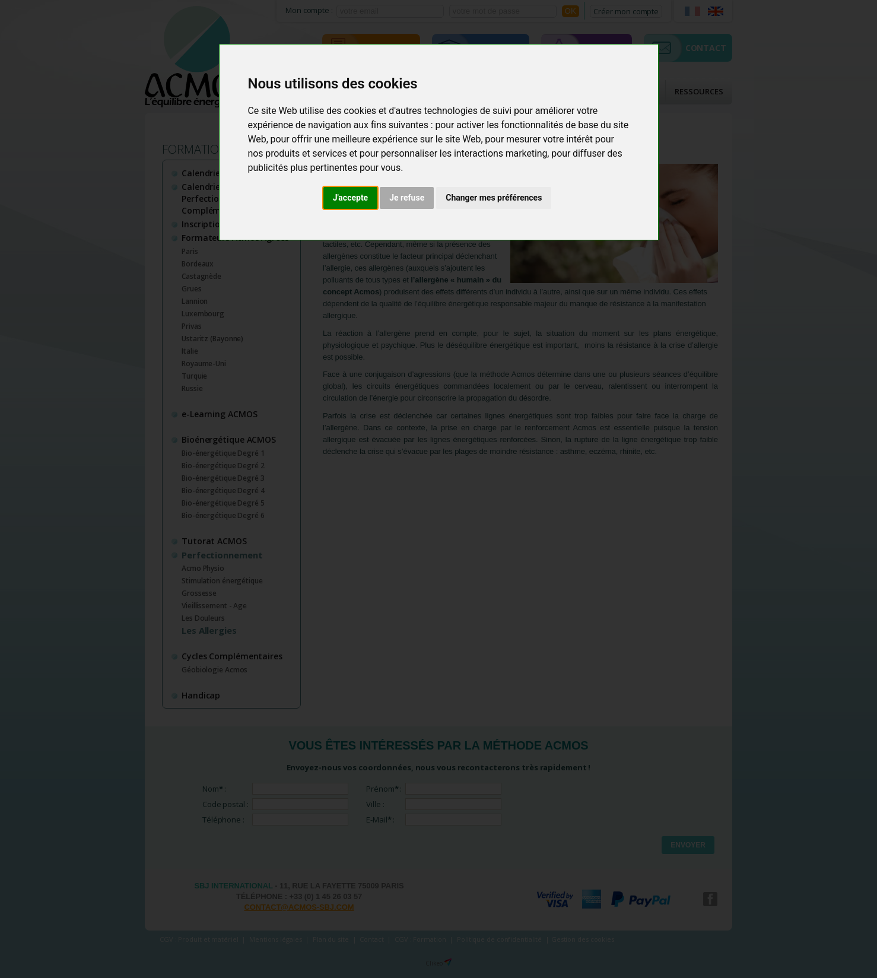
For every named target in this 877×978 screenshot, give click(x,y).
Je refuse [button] (406, 197)
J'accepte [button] (350, 197)
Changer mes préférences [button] (494, 197)
